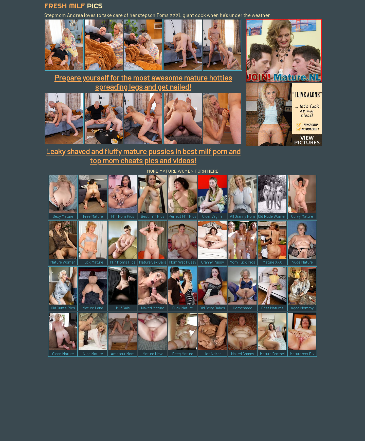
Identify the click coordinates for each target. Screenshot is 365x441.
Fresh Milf (73, 5)
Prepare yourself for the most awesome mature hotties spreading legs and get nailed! (143, 82)
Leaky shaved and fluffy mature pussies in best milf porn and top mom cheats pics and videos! (143, 156)
